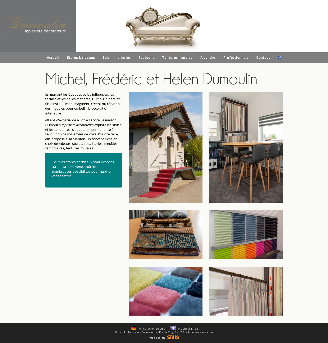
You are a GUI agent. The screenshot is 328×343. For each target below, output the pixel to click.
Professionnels (235, 57)
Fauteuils (146, 57)
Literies (124, 57)
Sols (106, 57)
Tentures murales (177, 57)
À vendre (207, 57)
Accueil (53, 57)
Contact (263, 57)
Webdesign (164, 338)
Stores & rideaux (81, 57)
